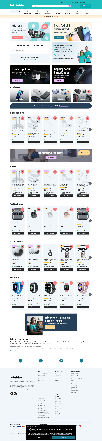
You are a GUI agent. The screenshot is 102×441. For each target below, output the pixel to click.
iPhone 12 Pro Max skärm (59, 400)
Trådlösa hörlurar (74, 385)
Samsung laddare (74, 388)
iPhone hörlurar (74, 383)
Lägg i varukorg (17, 142)
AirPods (72, 380)
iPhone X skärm (57, 410)
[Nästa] (90, 129)
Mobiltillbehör (37, 12)
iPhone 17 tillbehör (74, 373)
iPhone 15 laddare (74, 390)
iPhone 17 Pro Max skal (42, 402)
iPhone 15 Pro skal (41, 408)
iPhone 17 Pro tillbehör (75, 375)
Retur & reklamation (41, 375)
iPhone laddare (74, 387)
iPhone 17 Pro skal (41, 400)
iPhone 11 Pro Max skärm (59, 405)
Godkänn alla (63, 437)
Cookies (56, 377)
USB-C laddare (73, 392)
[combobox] (51, 6)
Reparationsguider (41, 377)
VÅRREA (87, 12)
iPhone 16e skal (41, 403)
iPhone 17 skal (41, 397)
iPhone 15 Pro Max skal (42, 410)
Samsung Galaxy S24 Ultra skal (43, 417)
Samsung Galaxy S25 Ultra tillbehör (77, 378)
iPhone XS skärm (58, 408)
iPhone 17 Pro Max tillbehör (76, 377)
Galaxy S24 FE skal (41, 415)
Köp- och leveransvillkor (42, 373)
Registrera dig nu (63, 106)
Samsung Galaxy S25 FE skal (43, 413)
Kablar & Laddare (47, 12)
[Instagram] (15, 393)
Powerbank (67, 12)
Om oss (56, 373)
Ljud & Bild (58, 12)
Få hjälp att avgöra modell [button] (30, 59)
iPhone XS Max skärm (59, 406)
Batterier (77, 12)
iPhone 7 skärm (57, 413)
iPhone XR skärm (58, 411)
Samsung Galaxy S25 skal (43, 412)
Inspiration (57, 380)
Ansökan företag (41, 380)
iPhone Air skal (41, 398)
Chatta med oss (50, 327)
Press (56, 378)
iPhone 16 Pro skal (41, 405)
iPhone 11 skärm (58, 401)
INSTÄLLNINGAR (39, 437)
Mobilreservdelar (27, 12)
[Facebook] (11, 393)
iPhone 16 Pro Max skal (42, 407)
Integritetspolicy (58, 375)
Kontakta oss (40, 378)
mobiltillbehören (17, 349)
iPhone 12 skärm (58, 398)
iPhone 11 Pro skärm (58, 403)
